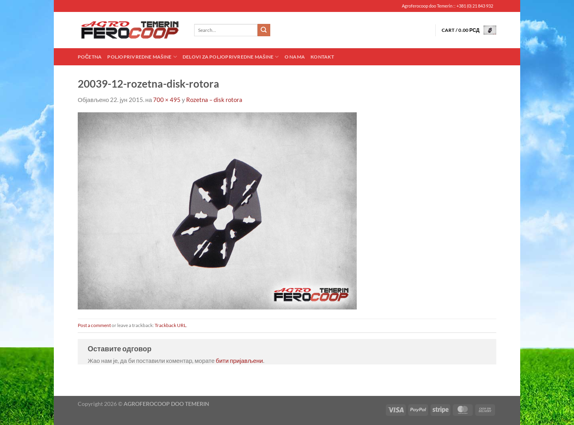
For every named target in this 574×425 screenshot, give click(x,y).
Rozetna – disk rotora (214, 99)
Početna (90, 57)
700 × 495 (167, 99)
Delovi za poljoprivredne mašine (231, 57)
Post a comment (94, 325)
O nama (295, 57)
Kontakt (322, 57)
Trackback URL (170, 325)
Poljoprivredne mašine (142, 57)
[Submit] (264, 30)
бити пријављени (239, 360)
